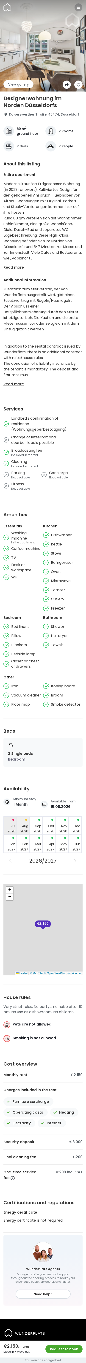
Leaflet (22, 973)
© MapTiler (36, 973)
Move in (8, 1352)
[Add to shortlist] (78, 85)
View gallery (18, 84)
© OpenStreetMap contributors (62, 973)
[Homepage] (7, 7)
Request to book (64, 1349)
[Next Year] (75, 860)
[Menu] (78, 7)
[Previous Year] (10, 860)
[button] (43, 925)
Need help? (43, 1294)
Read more (13, 267)
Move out (23, 1352)
